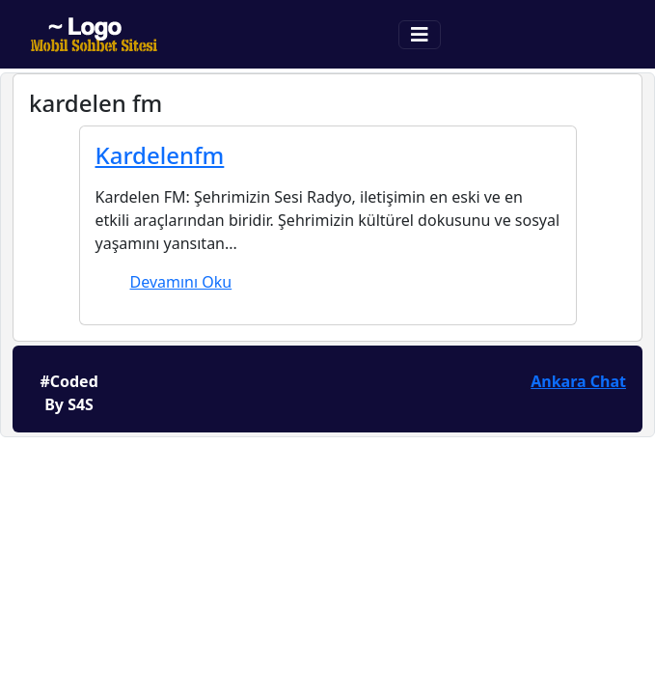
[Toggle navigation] (419, 34)
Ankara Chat (578, 381)
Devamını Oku (181, 281)
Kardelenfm (160, 155)
